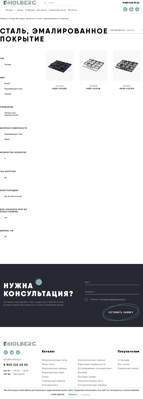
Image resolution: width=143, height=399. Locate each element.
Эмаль (7, 139)
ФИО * (88, 282)
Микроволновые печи (54, 360)
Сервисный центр (57, 10)
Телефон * (90, 292)
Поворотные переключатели (11, 114)
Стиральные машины (53, 380)
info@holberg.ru (13, 359)
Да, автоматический (13, 196)
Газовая (7, 64)
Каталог (9, 10)
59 (5, 237)
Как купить (42, 10)
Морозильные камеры (54, 368)
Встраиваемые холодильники (95, 368)
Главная (3, 19)
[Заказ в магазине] (134, 30)
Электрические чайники (91, 360)
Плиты (45, 376)
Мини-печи (48, 364)
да (5, 177)
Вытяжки (82, 372)
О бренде (30, 10)
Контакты (72, 10)
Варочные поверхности (92, 364)
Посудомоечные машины (92, 385)
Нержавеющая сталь (13, 89)
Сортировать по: (117, 30)
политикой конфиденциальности (112, 299)
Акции (20, 10)
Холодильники (50, 385)
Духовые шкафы (87, 376)
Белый (7, 83)
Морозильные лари (53, 372)
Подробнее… (86, 394)
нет (6, 218)
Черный (7, 94)
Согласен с (107, 299)
